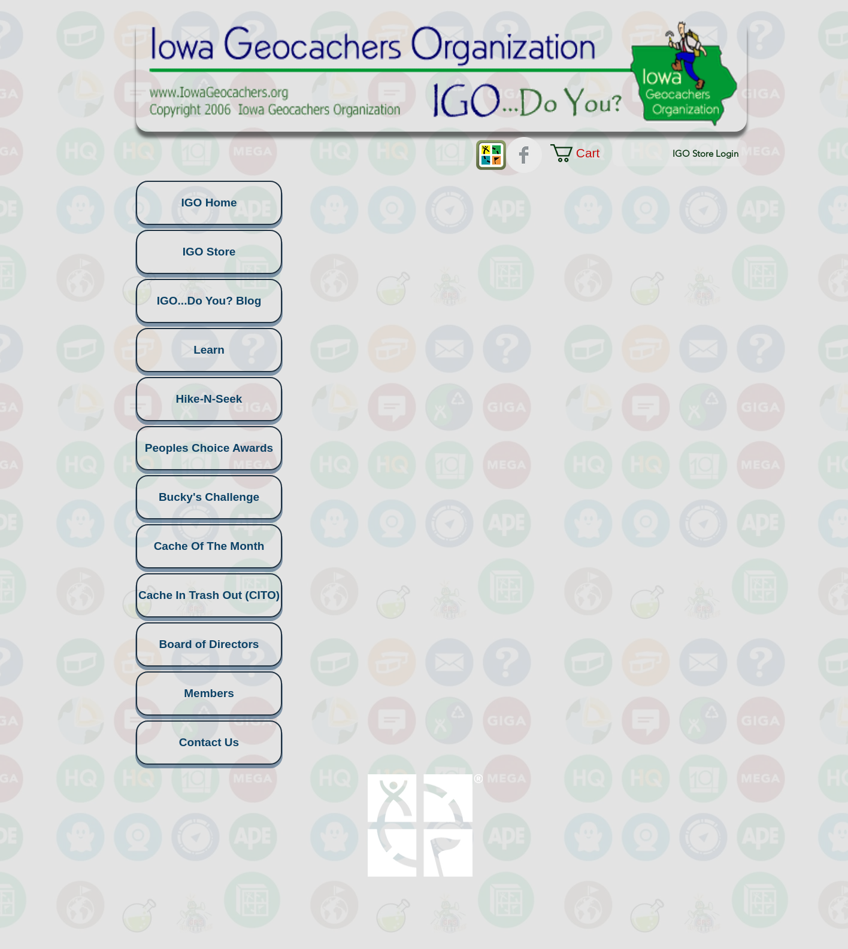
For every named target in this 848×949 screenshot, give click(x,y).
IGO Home (209, 202)
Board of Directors (209, 644)
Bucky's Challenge (209, 497)
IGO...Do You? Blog (209, 300)
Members (209, 693)
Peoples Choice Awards (209, 448)
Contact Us (209, 742)
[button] (585, 153)
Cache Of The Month (209, 546)
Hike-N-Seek (209, 399)
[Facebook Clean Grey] (524, 155)
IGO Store (209, 251)
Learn (209, 349)
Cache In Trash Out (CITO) (209, 595)
